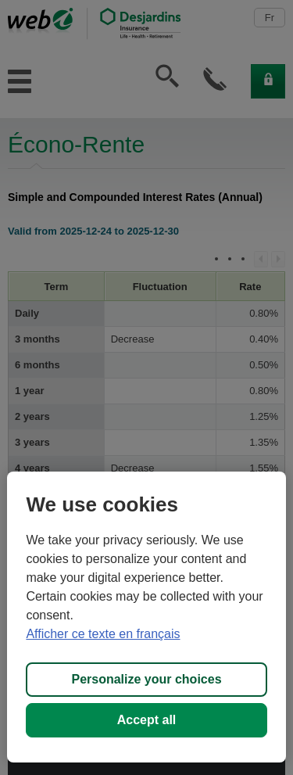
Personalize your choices (146, 679)
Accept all (147, 720)
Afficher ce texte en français (103, 633)
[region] (146, 617)
